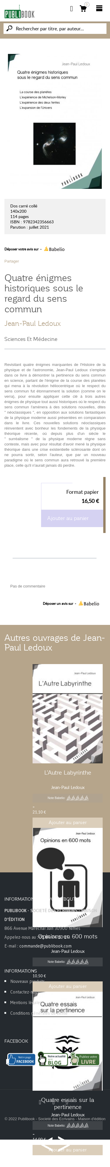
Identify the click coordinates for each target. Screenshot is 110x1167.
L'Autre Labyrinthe (67, 772)
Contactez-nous (24, 992)
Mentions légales (26, 1002)
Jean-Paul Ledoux (32, 323)
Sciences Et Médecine (30, 339)
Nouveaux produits (27, 981)
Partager (11, 261)
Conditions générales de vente (38, 1013)
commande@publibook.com (45, 946)
